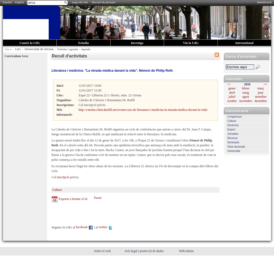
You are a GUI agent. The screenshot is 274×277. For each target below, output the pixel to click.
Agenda (85, 49)
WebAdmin (186, 251)
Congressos (234, 116)
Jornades (232, 133)
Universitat (233, 151)
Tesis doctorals (236, 146)
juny (261, 92)
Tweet (97, 198)
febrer (246, 88)
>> (265, 84)
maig (245, 92)
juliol (232, 97)
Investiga (137, 43)
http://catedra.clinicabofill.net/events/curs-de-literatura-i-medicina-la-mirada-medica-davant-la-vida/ (143, 110)
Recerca (232, 138)
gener (232, 88)
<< (229, 84)
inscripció (63, 177)
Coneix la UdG (30, 43)
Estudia (83, 43)
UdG (18, 49)
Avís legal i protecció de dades (144, 251)
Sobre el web (103, 251)
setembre (261, 97)
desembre (260, 101)
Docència (233, 125)
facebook (84, 227)
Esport (231, 129)
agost (245, 97)
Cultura (231, 120)
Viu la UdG (191, 43)
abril (232, 92)
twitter (106, 227)
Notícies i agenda (67, 49)
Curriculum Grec (16, 56)
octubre (232, 101)
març (260, 88)
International (244, 43)
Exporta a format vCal (73, 199)
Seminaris (233, 142)
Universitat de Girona (39, 49)
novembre (245, 101)
